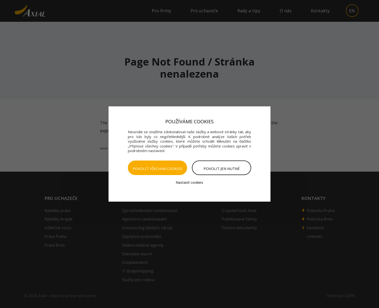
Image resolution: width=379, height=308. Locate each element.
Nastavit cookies (189, 182)
